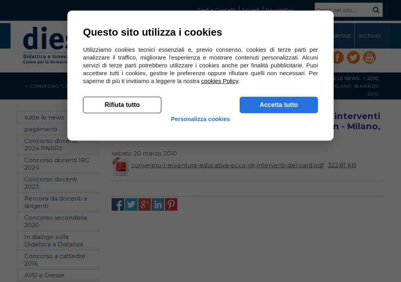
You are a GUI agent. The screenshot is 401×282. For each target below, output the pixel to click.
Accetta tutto (279, 219)
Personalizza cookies (200, 240)
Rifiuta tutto (122, 219)
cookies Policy (219, 195)
